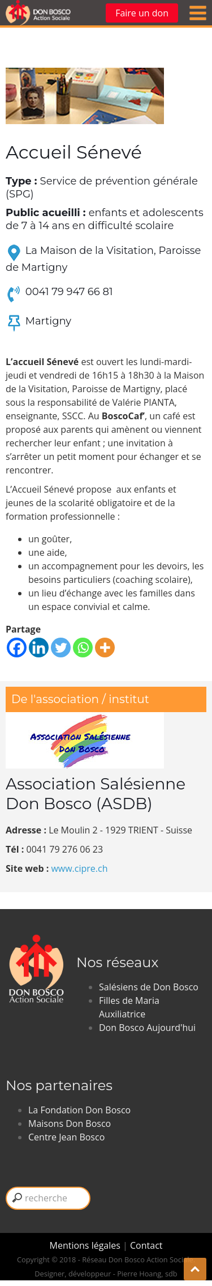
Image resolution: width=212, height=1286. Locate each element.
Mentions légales (86, 1245)
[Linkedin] (39, 647)
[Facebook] (17, 647)
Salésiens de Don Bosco (148, 987)
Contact (146, 1245)
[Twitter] (61, 647)
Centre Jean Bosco (66, 1137)
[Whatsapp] (83, 647)
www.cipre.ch (79, 868)
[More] (105, 647)
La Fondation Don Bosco (79, 1110)
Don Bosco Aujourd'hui (147, 1027)
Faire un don (141, 13)
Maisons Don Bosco (69, 1123)
